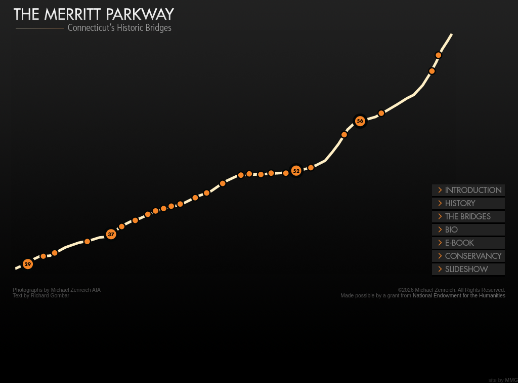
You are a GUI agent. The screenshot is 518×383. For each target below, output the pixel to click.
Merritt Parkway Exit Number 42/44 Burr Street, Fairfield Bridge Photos (226, 183)
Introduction (468, 191)
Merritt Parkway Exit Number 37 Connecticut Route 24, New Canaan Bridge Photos (110, 231)
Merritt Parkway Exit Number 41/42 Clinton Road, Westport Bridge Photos (174, 206)
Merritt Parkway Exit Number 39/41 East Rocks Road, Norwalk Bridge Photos (159, 211)
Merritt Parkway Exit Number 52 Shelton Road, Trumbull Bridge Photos (295, 168)
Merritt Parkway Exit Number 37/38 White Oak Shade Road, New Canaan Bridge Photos (125, 227)
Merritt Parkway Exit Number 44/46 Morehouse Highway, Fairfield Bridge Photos (244, 175)
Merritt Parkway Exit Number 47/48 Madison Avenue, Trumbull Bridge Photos (264, 174)
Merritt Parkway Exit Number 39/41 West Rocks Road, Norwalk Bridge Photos (151, 214)
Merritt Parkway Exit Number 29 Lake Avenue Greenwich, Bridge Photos (27, 260)
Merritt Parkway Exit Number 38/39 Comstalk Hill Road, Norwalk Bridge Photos (138, 220)
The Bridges (468, 217)
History (468, 204)
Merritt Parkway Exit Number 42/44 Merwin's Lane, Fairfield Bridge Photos (198, 198)
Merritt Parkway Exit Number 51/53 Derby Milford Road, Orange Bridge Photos (347, 135)
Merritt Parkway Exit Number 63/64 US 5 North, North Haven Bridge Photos (442, 55)
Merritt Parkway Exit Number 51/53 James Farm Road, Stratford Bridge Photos (314, 168)
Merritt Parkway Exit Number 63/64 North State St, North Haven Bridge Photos (435, 71)
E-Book (468, 243)
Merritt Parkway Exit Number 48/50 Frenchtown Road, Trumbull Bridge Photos (274, 173)
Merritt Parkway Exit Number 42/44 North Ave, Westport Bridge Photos (183, 204)
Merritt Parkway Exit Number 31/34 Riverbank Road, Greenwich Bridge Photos (58, 253)
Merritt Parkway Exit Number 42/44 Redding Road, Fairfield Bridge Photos (210, 193)
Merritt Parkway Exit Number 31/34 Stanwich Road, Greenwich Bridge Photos (46, 256)
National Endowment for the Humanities (459, 295)
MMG (511, 380)
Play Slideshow (468, 270)
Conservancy (468, 256)
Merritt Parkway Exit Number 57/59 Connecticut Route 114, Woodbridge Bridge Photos (384, 113)
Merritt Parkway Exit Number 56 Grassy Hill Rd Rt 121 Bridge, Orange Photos (359, 118)
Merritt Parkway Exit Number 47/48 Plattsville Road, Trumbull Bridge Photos (252, 174)
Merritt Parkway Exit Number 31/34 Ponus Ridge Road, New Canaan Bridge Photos (90, 242)
